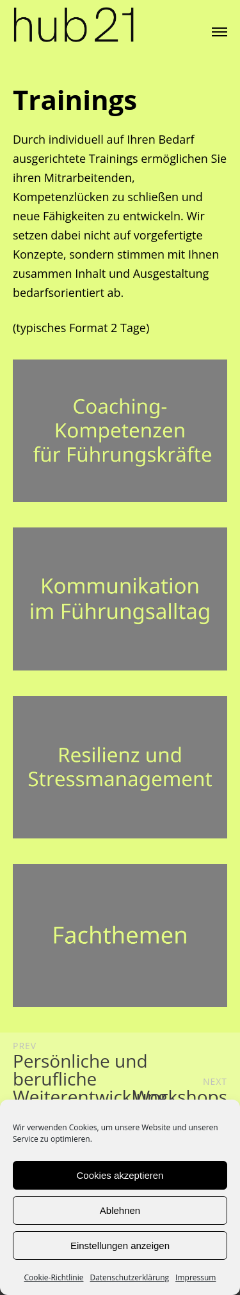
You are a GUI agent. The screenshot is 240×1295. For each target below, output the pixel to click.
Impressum (195, 1277)
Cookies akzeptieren (120, 1175)
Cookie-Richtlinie (54, 1277)
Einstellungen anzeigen (120, 1245)
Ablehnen (120, 1210)
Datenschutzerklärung (129, 1277)
